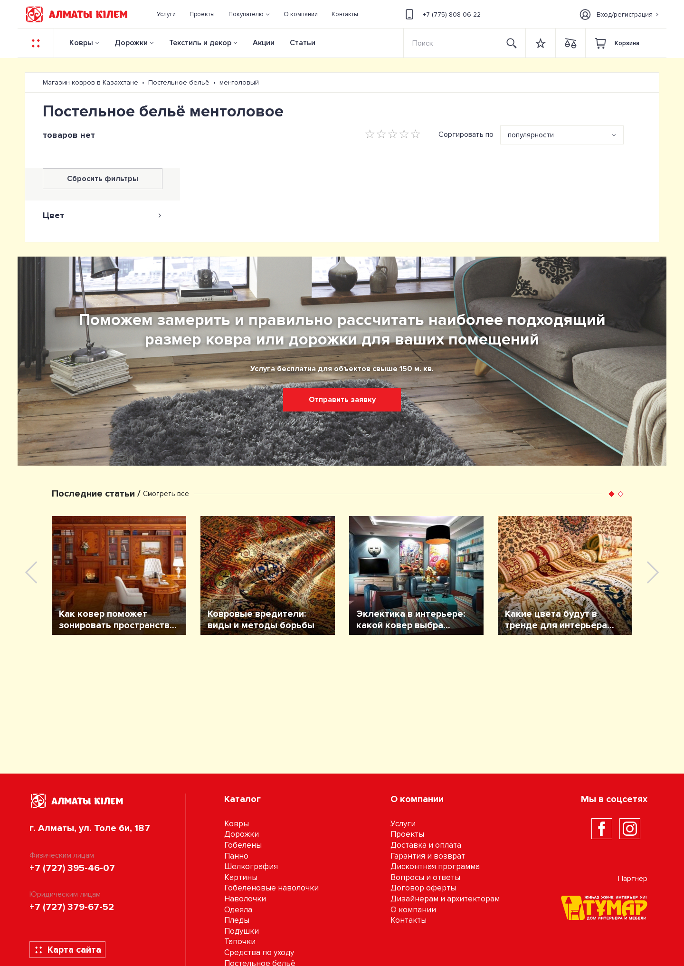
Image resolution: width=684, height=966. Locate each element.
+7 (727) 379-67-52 (71, 907)
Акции (264, 43)
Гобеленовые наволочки (271, 888)
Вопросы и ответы (425, 877)
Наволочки (245, 899)
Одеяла (238, 910)
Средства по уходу (259, 952)
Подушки (241, 931)
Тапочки (240, 942)
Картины (240, 877)
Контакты (408, 920)
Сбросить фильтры (102, 178)
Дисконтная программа (435, 866)
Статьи (302, 43)
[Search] (451, 43)
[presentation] (31, 572)
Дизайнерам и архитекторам (445, 899)
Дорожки (131, 43)
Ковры (81, 43)
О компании (413, 910)
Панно (236, 856)
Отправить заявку (342, 399)
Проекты (407, 834)
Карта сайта (67, 950)
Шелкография (251, 866)
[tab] (102, 215)
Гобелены (243, 845)
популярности (531, 135)
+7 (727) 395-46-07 (72, 868)
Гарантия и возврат (427, 856)
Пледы (236, 920)
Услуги (403, 824)
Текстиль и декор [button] (200, 43)
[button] (249, 14)
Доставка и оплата (425, 845)
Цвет (102, 215)
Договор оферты (423, 888)
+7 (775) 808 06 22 (441, 14)
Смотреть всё (166, 493)
